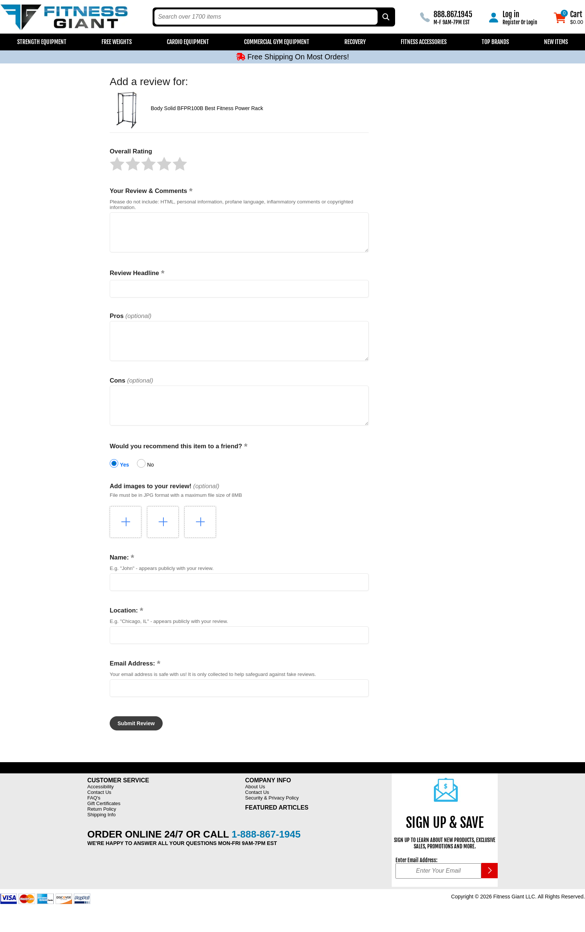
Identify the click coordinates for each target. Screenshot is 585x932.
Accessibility (100, 803)
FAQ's (93, 814)
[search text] (266, 17)
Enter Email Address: (416, 877)
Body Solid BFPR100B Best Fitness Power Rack (207, 108)
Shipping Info (101, 831)
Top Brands (495, 42)
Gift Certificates (104, 820)
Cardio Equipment (188, 42)
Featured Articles (277, 824)
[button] (117, 163)
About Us (255, 803)
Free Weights (116, 42)
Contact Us (99, 809)
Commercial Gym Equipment (276, 42)
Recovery (355, 42)
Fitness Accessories (424, 42)
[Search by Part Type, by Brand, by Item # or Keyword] (385, 17)
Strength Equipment (41, 42)
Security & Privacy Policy (272, 814)
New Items (556, 42)
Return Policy (101, 826)
